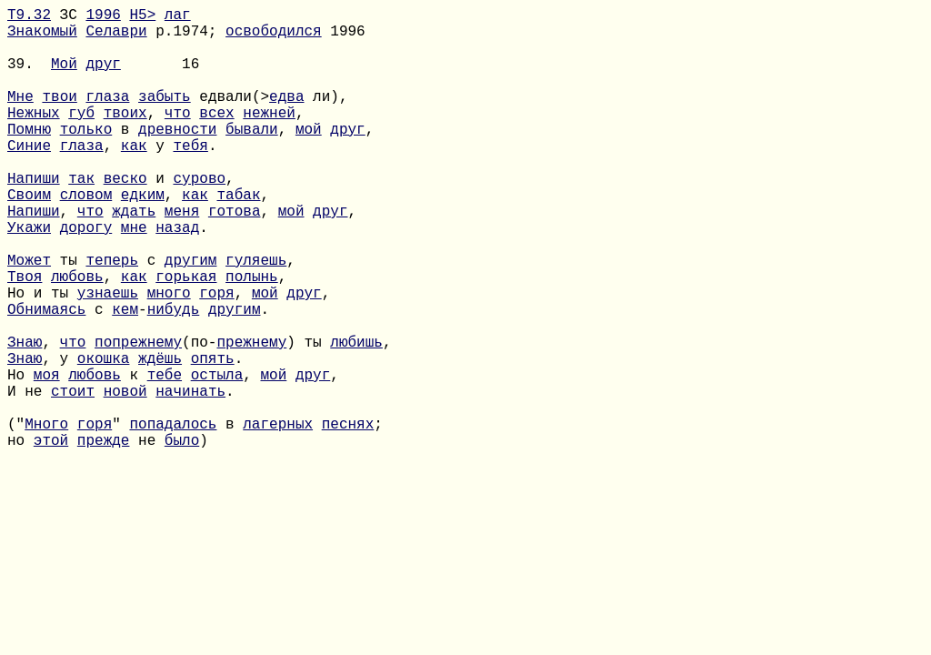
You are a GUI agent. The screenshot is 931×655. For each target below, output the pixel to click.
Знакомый (42, 37)
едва (286, 117)
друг (102, 77)
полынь (251, 338)
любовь (77, 338)
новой (125, 478)
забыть (164, 117)
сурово (199, 217)
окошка (103, 438)
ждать (133, 257)
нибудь (173, 378)
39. (29, 77)
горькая (185, 338)
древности (177, 157)
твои (59, 117)
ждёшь (160, 438)
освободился (273, 37)
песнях (348, 518)
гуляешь (255, 317)
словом (86, 237)
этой (51, 538)
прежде (103, 538)
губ (81, 137)
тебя (190, 177)
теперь (111, 317)
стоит (73, 478)
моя (47, 458)
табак (238, 237)
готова (234, 257)
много (169, 358)
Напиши (33, 217)
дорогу (86, 277)
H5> (142, 17)
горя (216, 358)
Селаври (115, 37)
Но (20, 458)
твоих (125, 137)
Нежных (33, 137)
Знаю (24, 418)
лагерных (278, 518)
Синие (29, 177)
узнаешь (107, 358)
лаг (178, 17)
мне (134, 277)
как (134, 177)
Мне (20, 117)
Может (29, 317)
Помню (29, 157)
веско (125, 217)
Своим (29, 237)
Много (46, 518)
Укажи (29, 277)
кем (125, 378)
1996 (102, 17)
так (81, 217)
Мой (64, 77)
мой (308, 157)
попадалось (172, 518)
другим (191, 317)
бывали (251, 157)
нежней (269, 137)
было (182, 538)
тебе (164, 458)
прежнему (251, 418)
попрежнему (138, 418)
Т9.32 (29, 17)
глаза (107, 117)
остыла (217, 458)
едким (143, 237)
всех (216, 137)
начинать (190, 478)
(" (16, 518)
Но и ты (42, 358)
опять (213, 438)
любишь (356, 418)
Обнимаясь (46, 378)
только (86, 157)
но (20, 538)
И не (29, 478)
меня (182, 257)
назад (177, 277)
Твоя (24, 338)
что (178, 137)
